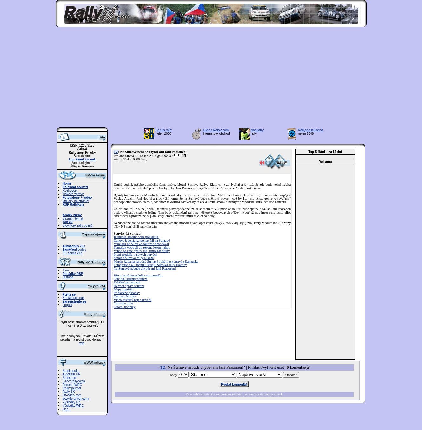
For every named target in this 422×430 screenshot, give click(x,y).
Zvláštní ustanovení (127, 282)
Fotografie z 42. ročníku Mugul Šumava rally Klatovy (150, 265)
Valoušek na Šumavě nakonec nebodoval (141, 244)
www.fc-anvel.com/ (76, 398)
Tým (66, 270)
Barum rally (164, 130)
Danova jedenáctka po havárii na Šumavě (142, 240)
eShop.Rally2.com (216, 130)
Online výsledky (125, 296)
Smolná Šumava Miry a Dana (134, 258)
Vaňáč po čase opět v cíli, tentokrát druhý (142, 251)
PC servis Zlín (72, 253)
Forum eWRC (72, 384)
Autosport (69, 377)
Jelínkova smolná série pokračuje (136, 237)
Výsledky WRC (73, 405)
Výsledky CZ (71, 402)
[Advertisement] (211, 79)
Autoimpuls (70, 370)
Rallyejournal (72, 388)
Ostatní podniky (124, 307)
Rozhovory (70, 190)
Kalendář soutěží (75, 187)
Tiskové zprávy (73, 194)
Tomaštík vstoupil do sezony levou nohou (142, 247)
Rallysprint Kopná (310, 130)
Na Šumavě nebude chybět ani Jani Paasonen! (145, 268)
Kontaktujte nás (73, 298)
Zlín (74, 246)
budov (74, 249)
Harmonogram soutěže (129, 286)
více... (67, 409)
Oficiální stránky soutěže (131, 279)
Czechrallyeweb (74, 381)
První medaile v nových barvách (135, 254)
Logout (67, 305)
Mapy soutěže (123, 289)
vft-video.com (72, 395)
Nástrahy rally (123, 303)
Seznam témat (73, 218)
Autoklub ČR (71, 374)
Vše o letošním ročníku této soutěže (138, 275)
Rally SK (69, 391)
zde (81, 343)
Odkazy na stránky (76, 201)
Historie (68, 277)
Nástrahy (257, 130)
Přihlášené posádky (127, 293)
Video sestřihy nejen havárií (132, 300)
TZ (116, 152)
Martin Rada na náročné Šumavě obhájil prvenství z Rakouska (156, 261)
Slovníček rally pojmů (77, 225)
